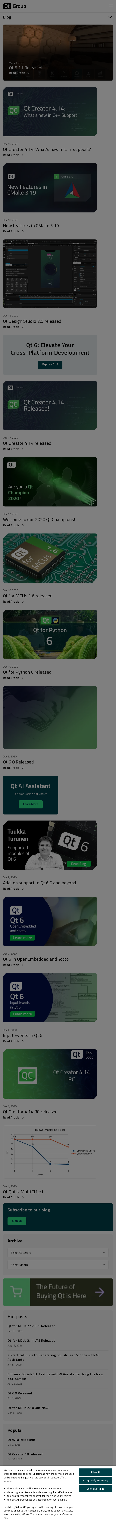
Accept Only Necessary (95, 1480)
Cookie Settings (96, 1489)
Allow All (95, 1472)
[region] (58, 1493)
